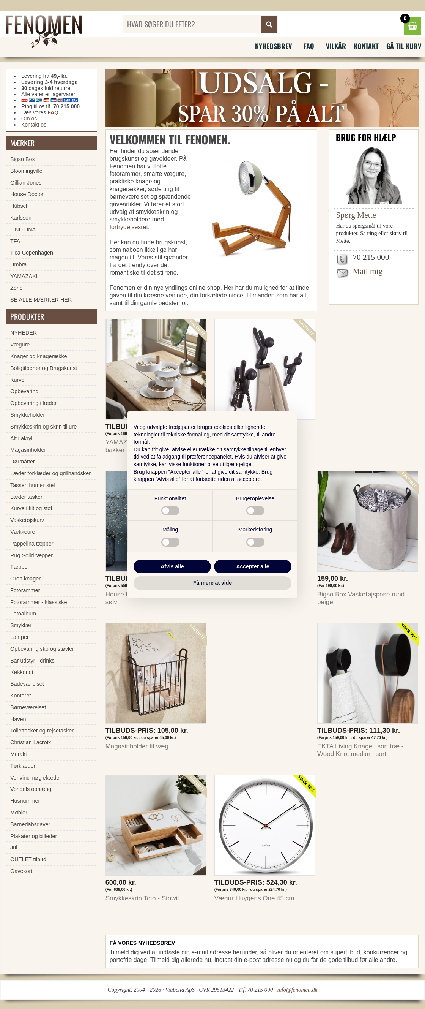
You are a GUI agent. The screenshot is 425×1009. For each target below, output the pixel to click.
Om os (29, 118)
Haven (18, 719)
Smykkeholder (27, 415)
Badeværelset (27, 684)
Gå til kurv (403, 46)
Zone (16, 288)
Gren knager (25, 579)
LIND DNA (23, 229)
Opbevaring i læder (33, 403)
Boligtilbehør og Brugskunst (43, 368)
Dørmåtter (22, 462)
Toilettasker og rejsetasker (42, 730)
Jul (13, 848)
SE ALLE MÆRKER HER (41, 300)
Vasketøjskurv (27, 520)
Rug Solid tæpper (31, 555)
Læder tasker (26, 497)
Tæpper (19, 567)
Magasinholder (28, 450)
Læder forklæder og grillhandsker (50, 473)
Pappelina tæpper (32, 544)
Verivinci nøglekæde (35, 778)
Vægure (20, 345)
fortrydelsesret (129, 227)
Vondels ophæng (30, 789)
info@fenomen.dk (297, 990)
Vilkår (336, 46)
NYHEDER (23, 333)
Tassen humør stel (32, 485)
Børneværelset (28, 707)
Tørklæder (22, 766)
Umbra (18, 264)
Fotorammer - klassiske (38, 602)
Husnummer (25, 801)
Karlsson (20, 218)
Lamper (19, 637)
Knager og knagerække (38, 356)
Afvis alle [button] (172, 566)
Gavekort (21, 871)
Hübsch (19, 206)
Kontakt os (33, 125)
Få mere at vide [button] (212, 583)
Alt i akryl (21, 438)
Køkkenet (21, 672)
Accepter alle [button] (252, 566)
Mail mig (367, 271)
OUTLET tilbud (28, 859)
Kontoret (20, 696)
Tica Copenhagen (31, 253)
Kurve (17, 380)
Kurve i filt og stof (31, 508)
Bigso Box (22, 159)
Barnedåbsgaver (30, 824)
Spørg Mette (356, 215)
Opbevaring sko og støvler (42, 649)
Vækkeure (22, 532)
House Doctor (27, 194)
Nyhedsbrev (273, 46)
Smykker (20, 625)
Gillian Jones (25, 183)
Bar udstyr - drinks (32, 661)
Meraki (18, 754)
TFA (15, 241)
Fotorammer (25, 590)
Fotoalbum (23, 613)
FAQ (309, 46)
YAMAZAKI (24, 276)
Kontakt (366, 46)
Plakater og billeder (33, 836)
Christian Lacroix (30, 742)
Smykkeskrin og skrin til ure (43, 427)
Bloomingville (26, 171)
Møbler (18, 813)
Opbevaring (24, 391)
